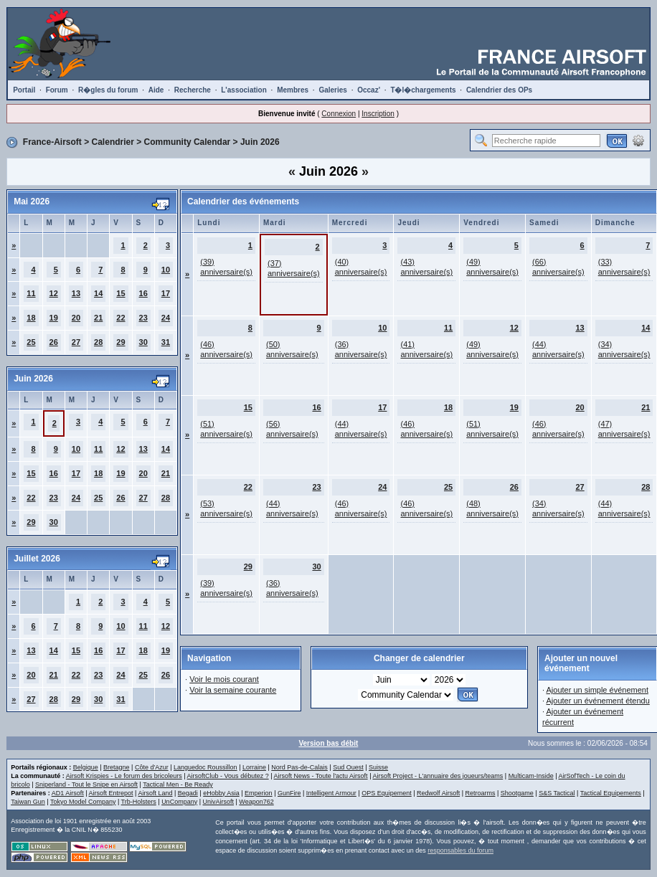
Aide (156, 90)
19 (53, 317)
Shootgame (517, 793)
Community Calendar (187, 142)
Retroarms (480, 793)
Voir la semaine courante (232, 690)
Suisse (378, 767)
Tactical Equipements (610, 793)
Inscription (377, 114)
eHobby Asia (221, 793)
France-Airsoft (52, 142)
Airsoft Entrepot (111, 793)
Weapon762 (256, 801)
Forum (57, 90)
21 (98, 317)
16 (143, 293)
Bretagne (116, 767)
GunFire (289, 793)
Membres (292, 90)
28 (98, 342)
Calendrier (113, 142)
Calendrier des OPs (499, 90)
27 (76, 342)
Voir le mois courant (224, 679)
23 (143, 317)
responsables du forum (460, 850)
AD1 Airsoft (68, 793)
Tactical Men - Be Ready (178, 784)
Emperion (259, 793)
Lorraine (254, 767)
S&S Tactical (557, 793)
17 (165, 293)
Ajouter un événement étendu (597, 700)
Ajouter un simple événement (597, 690)
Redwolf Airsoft (438, 793)
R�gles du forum (108, 90)
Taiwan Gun (28, 801)
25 (31, 342)
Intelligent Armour (331, 793)
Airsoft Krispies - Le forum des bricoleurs (124, 775)
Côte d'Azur (152, 767)
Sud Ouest (348, 767)
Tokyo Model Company (83, 801)
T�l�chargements (422, 90)
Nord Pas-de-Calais (299, 767)
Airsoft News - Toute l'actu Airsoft (321, 775)
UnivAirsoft (219, 801)
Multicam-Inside (531, 775)
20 (76, 317)
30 (143, 342)
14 (98, 293)
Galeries (332, 90)
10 (165, 269)
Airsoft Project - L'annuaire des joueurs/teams (437, 775)
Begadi (188, 793)
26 (53, 342)
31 (165, 342)
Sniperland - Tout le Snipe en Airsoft (86, 784)
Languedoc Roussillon (205, 767)
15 (120, 293)
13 (76, 293)
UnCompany (179, 801)
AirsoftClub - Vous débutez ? (228, 775)
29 (120, 342)
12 (53, 293)
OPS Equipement (386, 793)
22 (120, 317)
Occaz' (368, 90)
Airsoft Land (155, 793)
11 (31, 293)
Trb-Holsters (138, 801)
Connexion (338, 114)
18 (31, 317)
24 (165, 317)
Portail (24, 90)
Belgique (85, 767)
